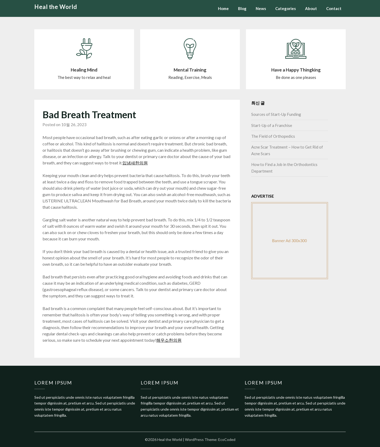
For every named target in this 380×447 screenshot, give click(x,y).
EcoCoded (226, 439)
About (311, 8)
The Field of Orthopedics (273, 136)
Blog (242, 8)
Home (223, 8)
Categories (285, 8)
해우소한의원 (169, 340)
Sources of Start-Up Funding (276, 114)
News (261, 8)
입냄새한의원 (135, 162)
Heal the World (55, 6)
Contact (333, 8)
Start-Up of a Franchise (271, 125)
